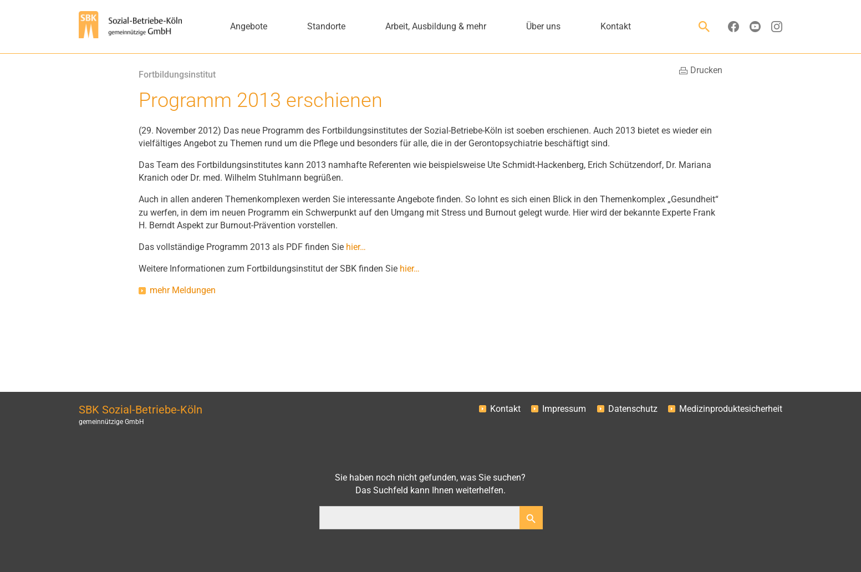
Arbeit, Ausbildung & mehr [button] (435, 27)
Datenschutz (633, 409)
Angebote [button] (248, 27)
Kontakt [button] (615, 27)
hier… (356, 247)
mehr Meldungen (183, 290)
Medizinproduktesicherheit (730, 409)
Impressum (564, 409)
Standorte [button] (326, 27)
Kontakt (505, 409)
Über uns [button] (543, 27)
